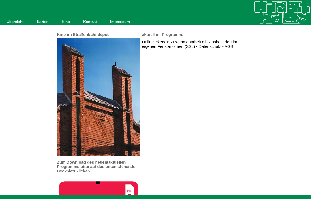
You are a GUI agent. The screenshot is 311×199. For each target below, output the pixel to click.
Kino (66, 22)
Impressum (120, 22)
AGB (229, 46)
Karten (42, 22)
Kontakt (90, 22)
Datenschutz (210, 46)
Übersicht (15, 22)
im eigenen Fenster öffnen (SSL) (189, 44)
